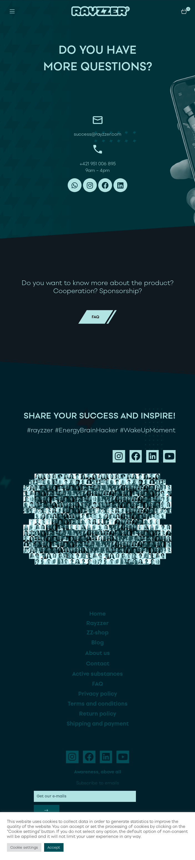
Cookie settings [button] (24, 847)
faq (97, 313)
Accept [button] (53, 847)
